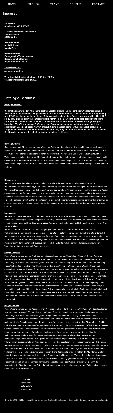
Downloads (26, 382)
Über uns (33, 4)
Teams (54, 4)
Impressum (26, 389)
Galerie (76, 4)
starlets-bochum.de (99, 400)
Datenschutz (26, 386)
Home (12, 4)
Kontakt (98, 4)
